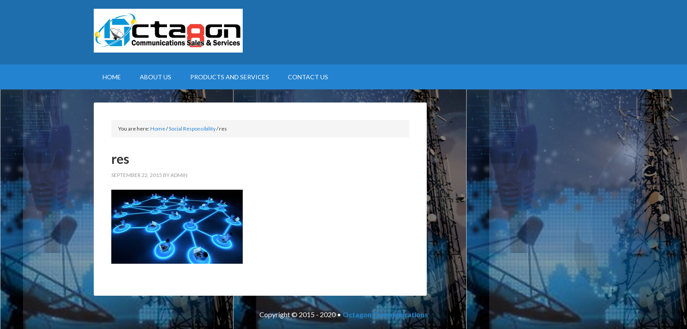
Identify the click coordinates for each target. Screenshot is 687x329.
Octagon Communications (385, 314)
